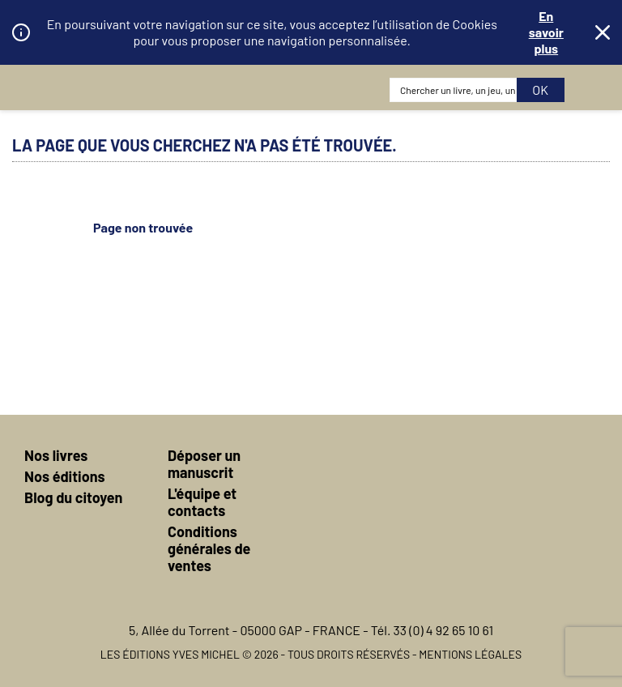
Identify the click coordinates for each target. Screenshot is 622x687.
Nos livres (55, 455)
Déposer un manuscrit (204, 463)
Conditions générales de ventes (209, 548)
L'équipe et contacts (202, 501)
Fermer (602, 32)
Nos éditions (64, 476)
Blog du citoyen (73, 497)
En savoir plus (546, 32)
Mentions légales (470, 654)
